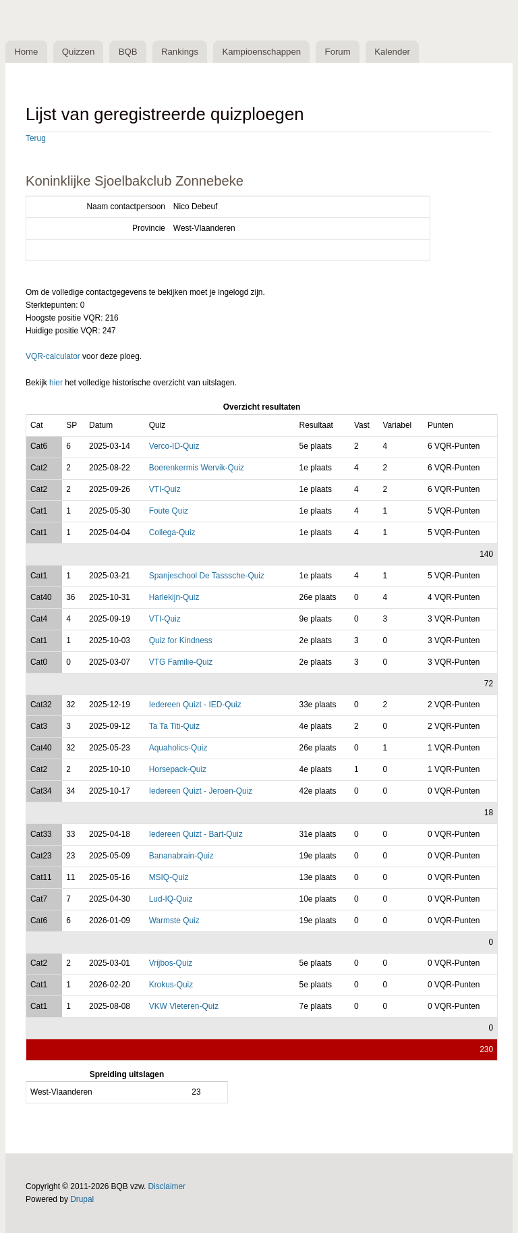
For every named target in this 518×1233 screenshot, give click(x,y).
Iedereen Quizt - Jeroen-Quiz (201, 791)
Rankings (179, 52)
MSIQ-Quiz (169, 877)
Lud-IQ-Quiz (171, 899)
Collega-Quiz (172, 532)
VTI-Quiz (165, 489)
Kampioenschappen (261, 52)
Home (26, 52)
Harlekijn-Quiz (174, 597)
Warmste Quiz (174, 920)
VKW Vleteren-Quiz (184, 1006)
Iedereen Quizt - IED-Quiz (195, 704)
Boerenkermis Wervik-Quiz (196, 467)
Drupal (82, 1199)
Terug (36, 138)
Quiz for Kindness (180, 640)
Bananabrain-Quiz (181, 855)
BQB (128, 52)
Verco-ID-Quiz (174, 446)
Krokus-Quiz (171, 984)
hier (56, 382)
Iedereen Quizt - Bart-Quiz (196, 834)
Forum (338, 52)
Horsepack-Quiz (177, 769)
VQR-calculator (53, 356)
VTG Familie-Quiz (181, 662)
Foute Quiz (168, 511)
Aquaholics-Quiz (178, 747)
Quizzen (78, 52)
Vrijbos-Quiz (170, 963)
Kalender (392, 52)
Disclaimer (167, 1186)
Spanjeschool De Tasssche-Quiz (206, 575)
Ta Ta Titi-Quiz (174, 726)
